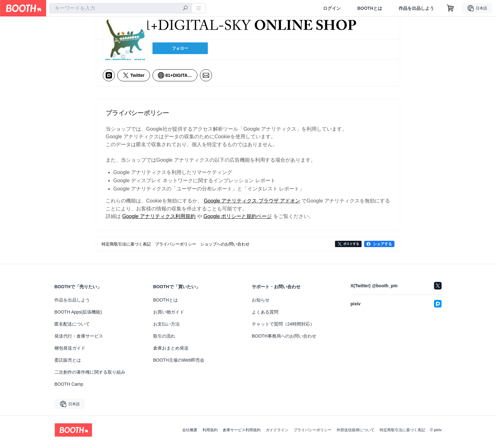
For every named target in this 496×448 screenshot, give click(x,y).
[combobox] (120, 8)
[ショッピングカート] (450, 8)
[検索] (185, 8)
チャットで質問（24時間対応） (283, 327)
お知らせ (261, 303)
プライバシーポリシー (313, 434)
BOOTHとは (369, 8)
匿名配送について (72, 327)
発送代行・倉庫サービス (78, 339)
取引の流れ (164, 339)
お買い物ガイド (168, 315)
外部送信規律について (356, 434)
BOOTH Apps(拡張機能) (78, 315)
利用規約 (210, 434)
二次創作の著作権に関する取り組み (89, 375)
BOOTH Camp (68, 387)
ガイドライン (277, 434)
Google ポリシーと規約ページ (237, 220)
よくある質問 (265, 315)
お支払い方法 (166, 327)
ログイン (332, 8)
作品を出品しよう (416, 8)
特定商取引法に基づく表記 (402, 434)
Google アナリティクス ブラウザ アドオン (252, 203)
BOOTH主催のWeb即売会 (178, 363)
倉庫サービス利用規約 (242, 434)
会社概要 (189, 434)
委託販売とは (67, 363)
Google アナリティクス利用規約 (158, 220)
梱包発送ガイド (69, 351)
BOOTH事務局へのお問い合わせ (284, 339)
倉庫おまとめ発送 (171, 351)
